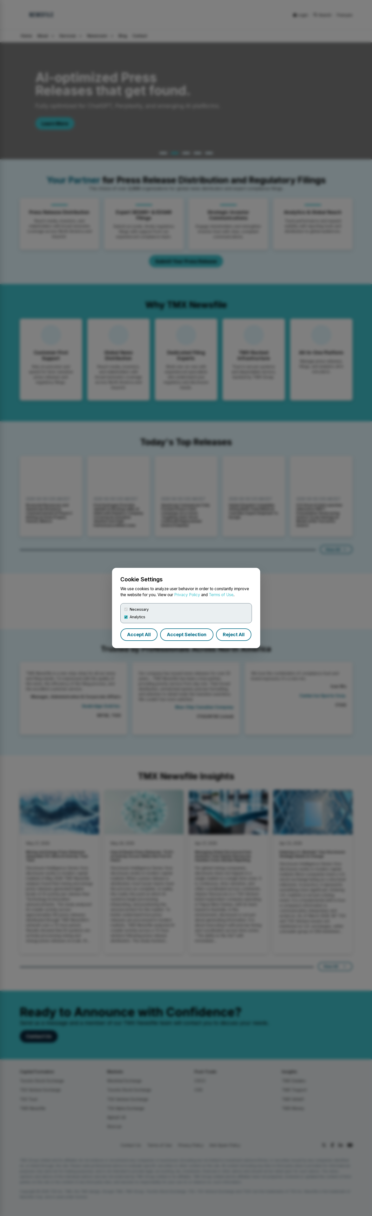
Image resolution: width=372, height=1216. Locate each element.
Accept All (139, 634)
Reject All (234, 634)
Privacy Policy (187, 594)
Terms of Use (221, 594)
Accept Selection (186, 634)
